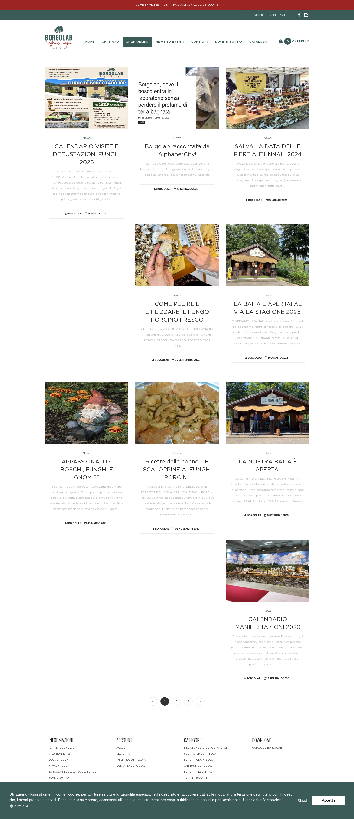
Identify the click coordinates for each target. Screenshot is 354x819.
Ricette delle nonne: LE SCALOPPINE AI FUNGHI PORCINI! (177, 470)
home (245, 15)
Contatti (199, 41)
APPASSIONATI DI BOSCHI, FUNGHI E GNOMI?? (86, 470)
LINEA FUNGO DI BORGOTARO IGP (205, 748)
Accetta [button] (328, 800)
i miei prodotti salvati (132, 760)
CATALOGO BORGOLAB (267, 748)
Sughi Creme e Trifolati (201, 754)
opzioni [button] (19, 806)
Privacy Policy (58, 766)
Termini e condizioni (62, 748)
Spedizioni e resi (59, 754)
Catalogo (258, 41)
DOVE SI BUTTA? (58, 778)
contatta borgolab (130, 766)
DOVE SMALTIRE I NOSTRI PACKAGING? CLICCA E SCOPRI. (177, 4)
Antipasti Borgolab (198, 766)
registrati (277, 15)
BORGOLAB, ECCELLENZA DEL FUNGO (72, 772)
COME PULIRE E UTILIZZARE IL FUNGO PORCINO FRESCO (177, 312)
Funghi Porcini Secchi (199, 760)
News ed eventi (170, 41)
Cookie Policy (58, 760)
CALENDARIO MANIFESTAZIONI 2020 (267, 623)
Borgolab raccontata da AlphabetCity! (177, 150)
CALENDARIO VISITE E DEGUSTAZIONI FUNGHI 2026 (86, 154)
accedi (259, 15)
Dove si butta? (228, 41)
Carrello (294, 41)
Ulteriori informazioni (263, 800)
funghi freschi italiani (200, 772)
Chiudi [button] (302, 800)
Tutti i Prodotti (195, 778)
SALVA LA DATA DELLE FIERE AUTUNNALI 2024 (268, 150)
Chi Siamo (110, 41)
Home (90, 41)
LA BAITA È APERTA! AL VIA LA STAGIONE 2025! (268, 308)
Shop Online (137, 42)
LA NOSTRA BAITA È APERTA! (268, 466)
